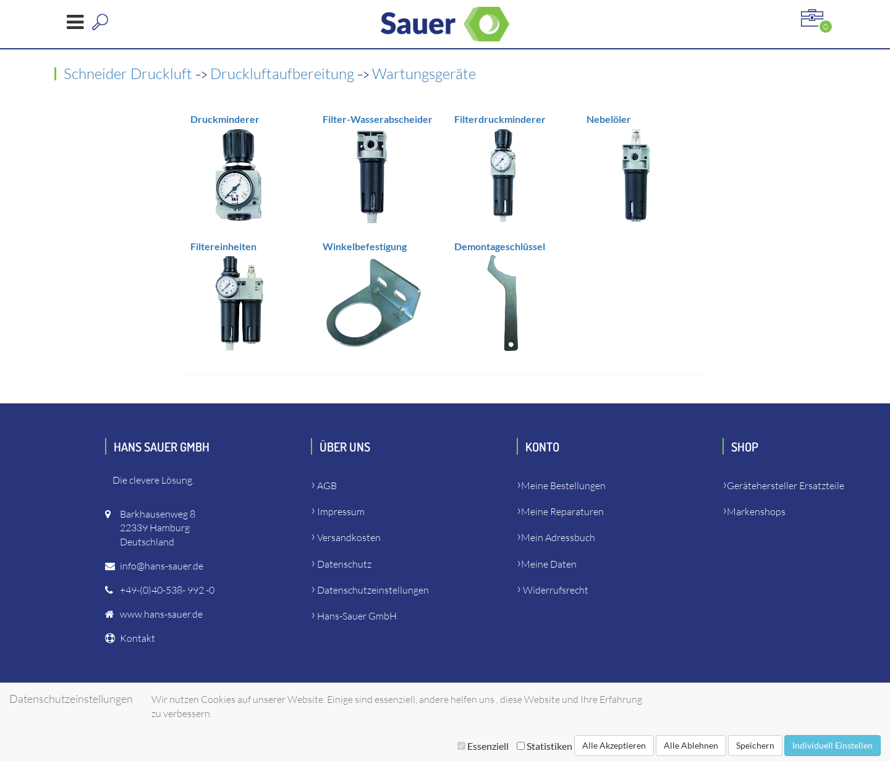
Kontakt (137, 638)
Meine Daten (549, 564)
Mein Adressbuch (558, 537)
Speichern (755, 745)
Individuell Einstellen (832, 745)
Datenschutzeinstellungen (373, 590)
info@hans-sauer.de (161, 566)
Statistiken (544, 746)
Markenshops (756, 511)
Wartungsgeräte (424, 73)
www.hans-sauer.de (161, 614)
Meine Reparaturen (562, 511)
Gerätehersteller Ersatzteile (785, 485)
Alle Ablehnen (691, 745)
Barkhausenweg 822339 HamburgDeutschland (157, 528)
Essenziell (483, 746)
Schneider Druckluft (129, 73)
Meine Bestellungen (563, 485)
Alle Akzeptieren (614, 745)
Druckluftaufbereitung (283, 73)
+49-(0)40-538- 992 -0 (167, 590)
